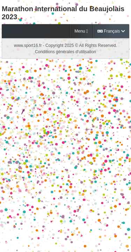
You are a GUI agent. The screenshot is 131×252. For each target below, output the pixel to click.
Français (111, 31)
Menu (81, 31)
